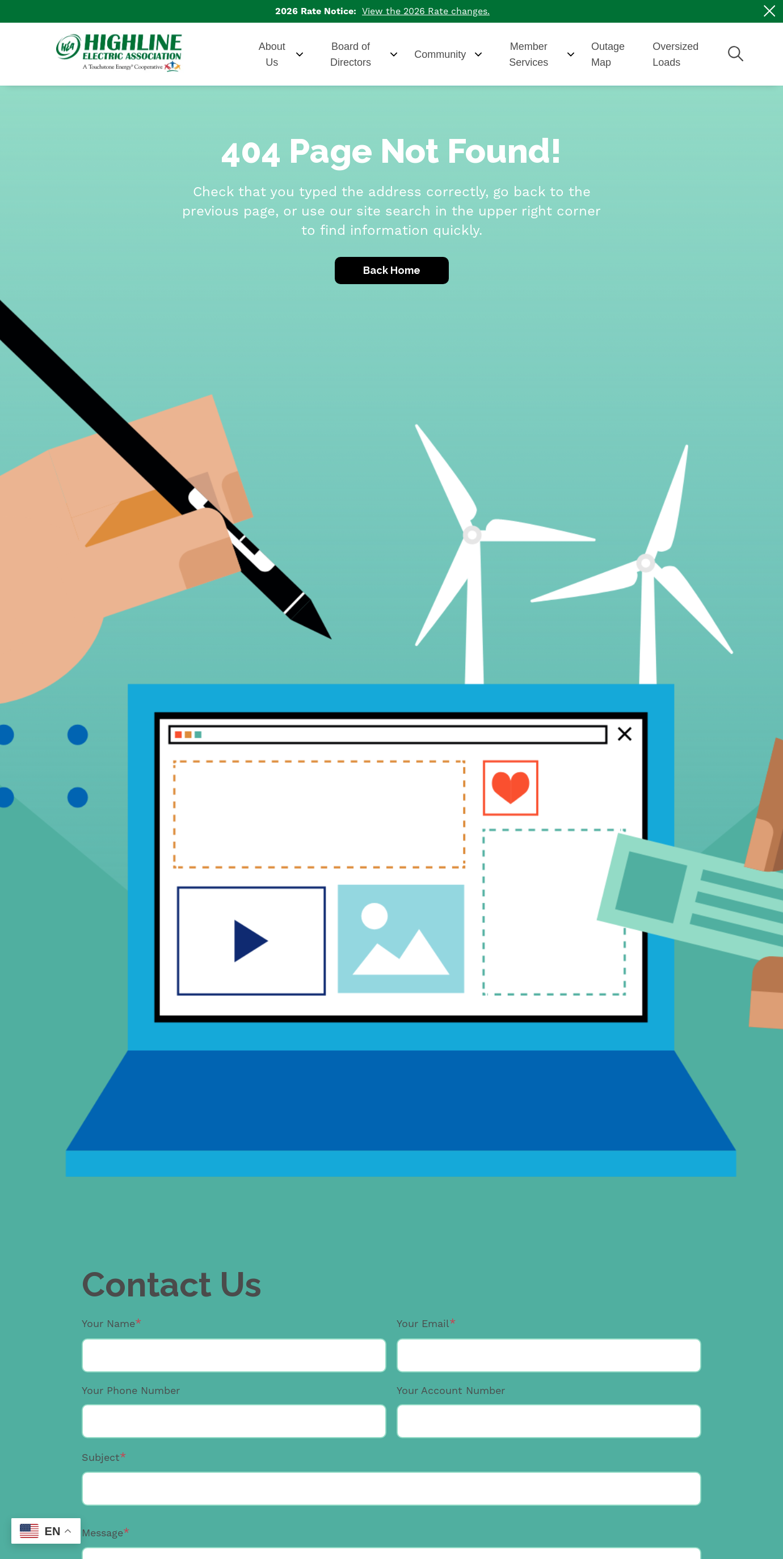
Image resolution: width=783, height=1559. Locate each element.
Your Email (423, 1323)
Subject (101, 1457)
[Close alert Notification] (769, 11)
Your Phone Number (131, 1390)
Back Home (391, 270)
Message (102, 1533)
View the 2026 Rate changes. (426, 11)
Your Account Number (451, 1390)
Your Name (108, 1323)
